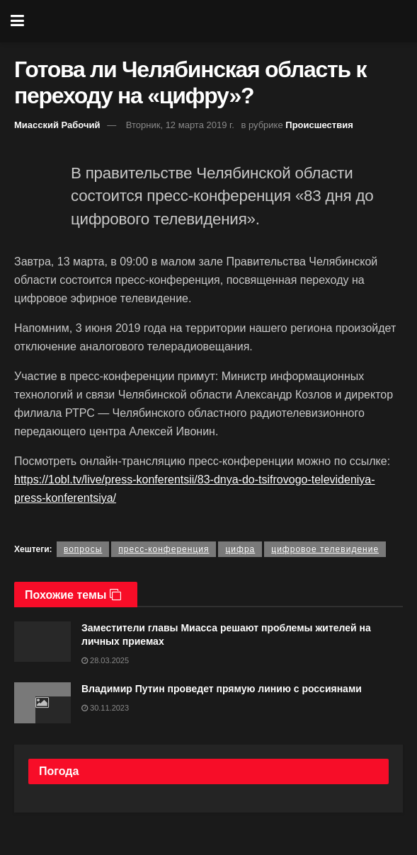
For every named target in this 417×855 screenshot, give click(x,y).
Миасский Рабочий (57, 125)
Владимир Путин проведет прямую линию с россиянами (221, 688)
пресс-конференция (163, 549)
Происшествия (319, 125)
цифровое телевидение (325, 549)
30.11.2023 (105, 708)
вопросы (83, 549)
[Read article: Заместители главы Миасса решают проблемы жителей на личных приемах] (42, 641)
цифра (240, 549)
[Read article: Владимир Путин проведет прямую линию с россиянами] (42, 702)
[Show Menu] (17, 21)
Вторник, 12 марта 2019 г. (180, 125)
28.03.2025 (105, 660)
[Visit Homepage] (219, 21)
